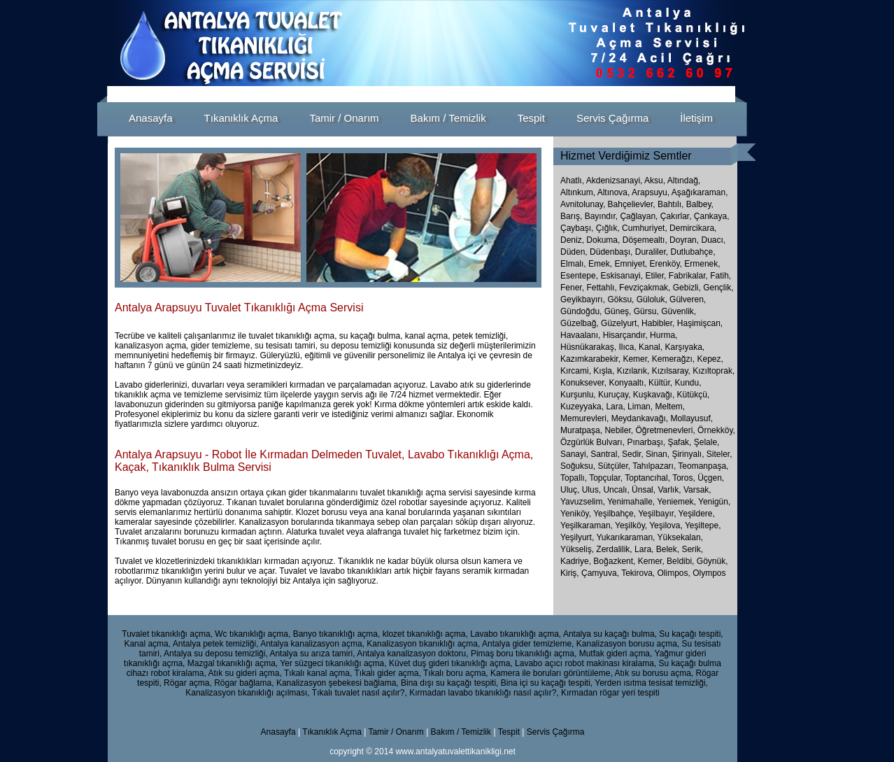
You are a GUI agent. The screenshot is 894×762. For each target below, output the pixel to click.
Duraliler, (651, 252)
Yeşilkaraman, (587, 525)
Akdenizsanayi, (614, 180)
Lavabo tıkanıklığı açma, (515, 634)
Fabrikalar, (688, 276)
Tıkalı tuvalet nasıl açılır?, (359, 693)
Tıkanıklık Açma (332, 732)
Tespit (509, 732)
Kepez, (710, 359)
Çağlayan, (639, 216)
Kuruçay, (614, 395)
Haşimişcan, (700, 323)
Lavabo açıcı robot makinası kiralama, (585, 663)
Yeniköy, (576, 513)
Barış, (571, 216)
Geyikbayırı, (582, 299)
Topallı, (574, 478)
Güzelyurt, (620, 323)
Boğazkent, (615, 561)
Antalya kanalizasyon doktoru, (412, 653)
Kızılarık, (633, 371)
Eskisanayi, (621, 276)
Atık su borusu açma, (653, 673)
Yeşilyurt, (578, 537)
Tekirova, (639, 573)
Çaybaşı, (576, 228)
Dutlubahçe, (692, 252)
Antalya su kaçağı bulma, (610, 634)
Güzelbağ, (579, 323)
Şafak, (680, 442)
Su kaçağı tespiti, (691, 634)
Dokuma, (603, 240)
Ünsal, (645, 490)
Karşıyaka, (684, 347)
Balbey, (700, 204)
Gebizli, (687, 287)
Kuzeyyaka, (582, 406)
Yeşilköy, (632, 525)
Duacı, (713, 240)
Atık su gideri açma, (244, 673)
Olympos (709, 573)
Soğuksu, (578, 466)
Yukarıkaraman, (626, 537)
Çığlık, (608, 228)
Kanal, (650, 347)
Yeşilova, (667, 525)
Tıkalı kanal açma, (318, 673)
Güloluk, (652, 299)
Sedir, (634, 454)
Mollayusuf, (691, 418)
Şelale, (707, 442)
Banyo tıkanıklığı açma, (337, 634)
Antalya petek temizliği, (216, 644)
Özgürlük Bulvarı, (593, 442)
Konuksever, (583, 383)
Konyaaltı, (627, 383)
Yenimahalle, (632, 502)
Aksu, (654, 180)
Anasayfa (278, 732)
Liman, (640, 406)
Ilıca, (627, 347)
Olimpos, (675, 573)
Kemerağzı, (673, 359)
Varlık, (670, 490)
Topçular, (607, 478)
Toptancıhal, (648, 478)
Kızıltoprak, (714, 371)
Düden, (574, 252)
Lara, (615, 406)
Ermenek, (702, 264)
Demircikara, (692, 228)
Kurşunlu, (578, 395)
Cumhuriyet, (644, 228)
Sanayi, (575, 454)
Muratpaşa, (582, 430)
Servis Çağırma (556, 732)
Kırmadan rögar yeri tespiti (610, 693)
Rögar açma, (188, 683)
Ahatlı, (572, 180)
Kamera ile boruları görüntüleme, (551, 673)
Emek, (600, 264)
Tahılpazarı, (655, 466)
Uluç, (571, 490)
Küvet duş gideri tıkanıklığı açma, (451, 663)
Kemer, (636, 359)
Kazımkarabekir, (590, 359)
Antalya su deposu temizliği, (216, 653)
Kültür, (660, 383)
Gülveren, (687, 299)
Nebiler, (619, 430)
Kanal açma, (147, 644)
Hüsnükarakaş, (588, 347)
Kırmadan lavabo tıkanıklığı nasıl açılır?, (483, 693)
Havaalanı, (580, 335)
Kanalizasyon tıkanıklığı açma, (423, 644)
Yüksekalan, (680, 537)
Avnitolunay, (582, 204)
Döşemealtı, (645, 240)
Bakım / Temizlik (461, 732)
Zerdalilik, (615, 549)
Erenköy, (665, 264)
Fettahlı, (601, 287)
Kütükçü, (693, 395)
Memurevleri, (585, 418)
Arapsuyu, (650, 192)
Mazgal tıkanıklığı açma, (232, 663)
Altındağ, (683, 180)
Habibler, (657, 323)
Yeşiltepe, (703, 525)
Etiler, (655, 276)
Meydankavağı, (641, 418)
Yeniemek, (677, 502)
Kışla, (603, 371)
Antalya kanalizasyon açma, (312, 644)
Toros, (684, 478)
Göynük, (712, 561)
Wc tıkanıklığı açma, (252, 634)
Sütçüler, (614, 466)
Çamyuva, (601, 573)
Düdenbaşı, (611, 252)
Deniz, (572, 240)
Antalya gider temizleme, (528, 644)
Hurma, (663, 335)
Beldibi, (682, 561)
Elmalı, (573, 264)
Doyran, (684, 240)
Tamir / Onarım (397, 732)
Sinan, (659, 454)
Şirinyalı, (689, 454)
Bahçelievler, (631, 204)
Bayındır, (601, 216)
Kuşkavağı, (653, 395)
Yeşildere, (697, 513)
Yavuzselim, (583, 502)
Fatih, (720, 276)
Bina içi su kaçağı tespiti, (547, 683)
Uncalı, (617, 490)
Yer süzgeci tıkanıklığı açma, (333, 663)
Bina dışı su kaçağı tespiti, (449, 683)
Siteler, (719, 454)
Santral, (606, 454)
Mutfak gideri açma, (616, 653)
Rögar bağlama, (244, 683)
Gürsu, (646, 311)
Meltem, (670, 406)
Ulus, (593, 490)
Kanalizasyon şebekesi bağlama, (337, 683)
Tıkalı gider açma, (387, 673)
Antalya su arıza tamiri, (312, 653)
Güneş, (618, 311)
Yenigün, (714, 502)
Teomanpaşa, (703, 466)
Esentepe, (579, 276)
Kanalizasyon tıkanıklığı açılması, (247, 693)
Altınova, (613, 192)
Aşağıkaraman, (700, 192)
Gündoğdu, (581, 311)
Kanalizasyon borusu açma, (627, 644)
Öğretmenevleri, (666, 430)
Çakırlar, (676, 216)
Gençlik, (718, 287)
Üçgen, (710, 478)
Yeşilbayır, (658, 513)
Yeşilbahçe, (615, 513)
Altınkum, (577, 192)
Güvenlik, (678, 311)
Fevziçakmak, (644, 287)
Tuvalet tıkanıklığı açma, (167, 634)
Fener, (572, 287)
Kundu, (687, 383)
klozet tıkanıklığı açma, (425, 634)
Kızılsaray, (671, 371)
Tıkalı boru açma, (455, 673)
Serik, (692, 549)
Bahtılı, (670, 204)
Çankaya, (712, 216)
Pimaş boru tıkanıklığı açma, (523, 653)
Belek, (669, 549)
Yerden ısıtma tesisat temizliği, (651, 683)
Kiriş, (570, 573)
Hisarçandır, (625, 335)
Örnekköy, (716, 430)
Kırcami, (575, 371)
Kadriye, (576, 561)
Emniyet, (630, 264)
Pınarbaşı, (647, 442)
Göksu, (620, 299)
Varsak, (697, 490)
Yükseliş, (578, 549)
